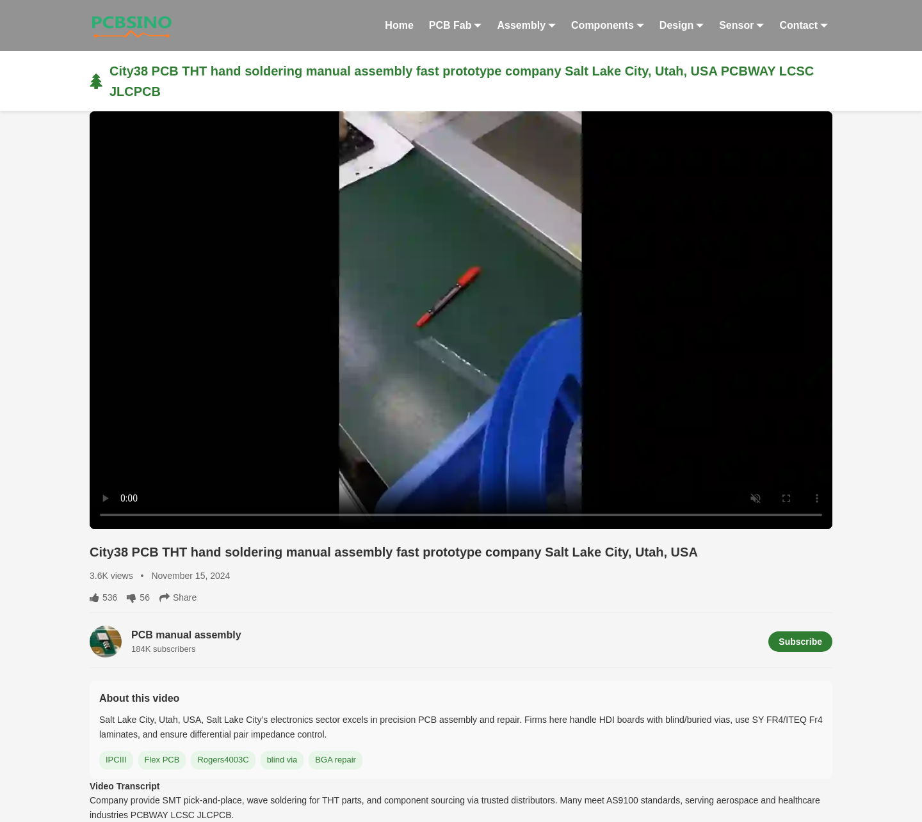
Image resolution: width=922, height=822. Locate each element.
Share (178, 597)
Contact (803, 25)
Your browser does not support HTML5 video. (461, 320)
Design (681, 25)
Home (399, 25)
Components (607, 25)
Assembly (526, 25)
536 (103, 597)
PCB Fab (455, 25)
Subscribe (800, 641)
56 (138, 597)
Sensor (741, 25)
